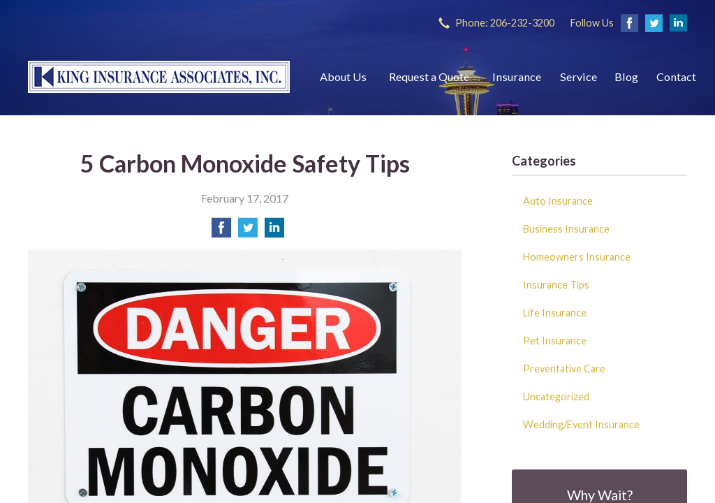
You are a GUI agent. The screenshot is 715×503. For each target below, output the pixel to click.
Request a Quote (429, 76)
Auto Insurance (558, 201)
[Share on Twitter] (248, 231)
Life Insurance (555, 313)
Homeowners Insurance (577, 257)
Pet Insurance (555, 341)
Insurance (516, 76)
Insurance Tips (556, 285)
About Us (343, 76)
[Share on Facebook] (221, 231)
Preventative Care (564, 368)
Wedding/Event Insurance (581, 424)
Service (578, 76)
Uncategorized (556, 396)
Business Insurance (566, 229)
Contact (676, 76)
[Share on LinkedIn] (274, 231)
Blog (626, 76)
